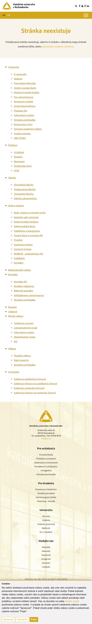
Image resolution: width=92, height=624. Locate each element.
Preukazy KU (20, 110)
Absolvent (19, 161)
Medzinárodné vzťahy (19, 270)
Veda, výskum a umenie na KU (30, 212)
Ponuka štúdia (46, 454)
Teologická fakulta (23, 193)
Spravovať (8, 619)
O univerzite (20, 74)
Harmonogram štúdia (46, 497)
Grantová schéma (23, 244)
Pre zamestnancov (23, 97)
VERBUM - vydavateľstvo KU (28, 253)
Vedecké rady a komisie (26, 217)
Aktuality (46, 547)
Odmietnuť (22, 619)
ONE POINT (20, 138)
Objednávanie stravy (24, 336)
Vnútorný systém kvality (26, 92)
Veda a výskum (16, 205)
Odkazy (12, 348)
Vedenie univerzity (46, 524)
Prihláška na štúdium (46, 458)
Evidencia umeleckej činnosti (29, 388)
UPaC (16, 170)
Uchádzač (19, 152)
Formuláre (13, 371)
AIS (15, 341)
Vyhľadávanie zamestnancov (29, 295)
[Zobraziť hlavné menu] (85, 15)
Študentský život (23, 166)
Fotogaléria (46, 470)
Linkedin (46, 566)
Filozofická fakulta (23, 184)
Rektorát (46, 528)
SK (4, 15)
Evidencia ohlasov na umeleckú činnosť (35, 392)
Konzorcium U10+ (23, 124)
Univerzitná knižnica (24, 106)
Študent (18, 156)
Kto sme (46, 516)
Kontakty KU (20, 281)
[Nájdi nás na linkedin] (88, 6)
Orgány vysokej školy (25, 87)
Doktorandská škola (24, 226)
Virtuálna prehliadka (24, 119)
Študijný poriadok (46, 493)
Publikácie (19, 258)
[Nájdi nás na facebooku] (79, 6)
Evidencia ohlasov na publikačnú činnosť (35, 383)
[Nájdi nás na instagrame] (85, 6)
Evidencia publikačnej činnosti (30, 379)
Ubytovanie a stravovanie (46, 462)
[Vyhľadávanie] (76, 6)
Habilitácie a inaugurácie (27, 231)
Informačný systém (24, 115)
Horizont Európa (22, 249)
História (46, 520)
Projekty (18, 240)
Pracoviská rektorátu (25, 83)
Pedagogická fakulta (24, 189)
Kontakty (18, 262)
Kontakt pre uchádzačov (46, 466)
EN (8, 15)
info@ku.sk (46, 438)
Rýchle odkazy (15, 316)
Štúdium (12, 145)
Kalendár (46, 551)
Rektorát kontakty (23, 290)
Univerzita (13, 67)
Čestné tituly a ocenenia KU (28, 235)
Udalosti (12, 311)
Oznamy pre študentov (46, 489)
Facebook (46, 555)
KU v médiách (46, 532)
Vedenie (18, 78)
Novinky (12, 307)
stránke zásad (72, 601)
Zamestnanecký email (25, 327)
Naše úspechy (21, 360)
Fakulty (12, 177)
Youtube (46, 562)
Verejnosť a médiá (23, 101)
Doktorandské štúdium (26, 221)
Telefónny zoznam (23, 323)
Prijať (34, 619)
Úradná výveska (22, 133)
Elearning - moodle (46, 501)
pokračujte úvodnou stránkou (58, 46)
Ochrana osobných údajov (28, 128)
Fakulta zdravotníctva (25, 198)
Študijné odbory (22, 355)
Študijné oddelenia (24, 286)
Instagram (46, 558)
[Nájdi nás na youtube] (82, 6)
